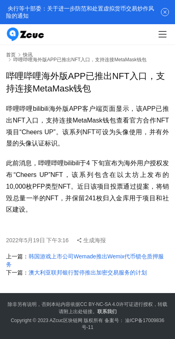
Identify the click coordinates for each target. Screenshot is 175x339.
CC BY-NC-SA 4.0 (99, 304)
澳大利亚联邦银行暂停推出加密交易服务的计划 (88, 272)
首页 (11, 55)
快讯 (28, 55)
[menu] (162, 34)
